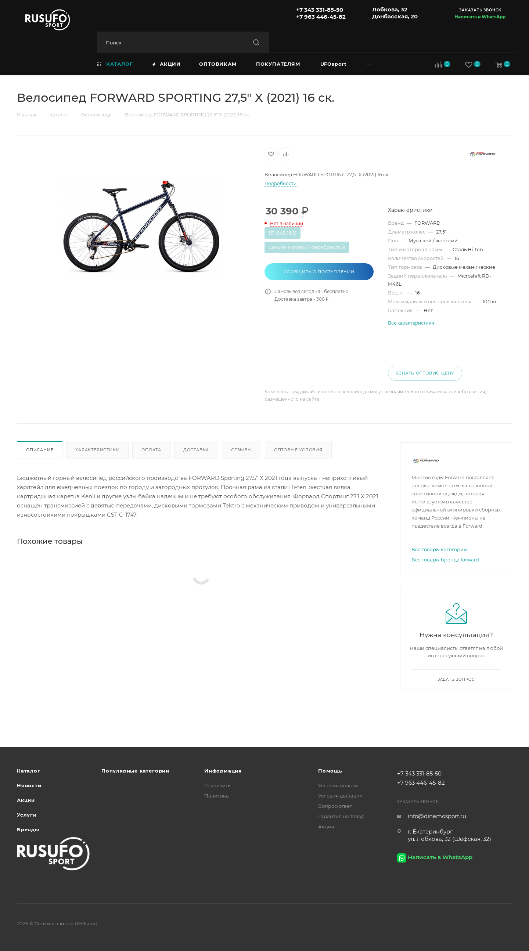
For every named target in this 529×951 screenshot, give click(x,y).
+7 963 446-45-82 (321, 16)
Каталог (28, 771)
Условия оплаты (338, 785)
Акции (26, 800)
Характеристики (97, 449)
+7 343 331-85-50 (319, 9)
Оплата (151, 449)
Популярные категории (135, 771)
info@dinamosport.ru (437, 816)
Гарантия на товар (341, 816)
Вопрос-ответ (335, 806)
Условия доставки (340, 796)
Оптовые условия (298, 449)
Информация (223, 771)
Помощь (330, 771)
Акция (326, 826)
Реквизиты (217, 785)
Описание (39, 449)
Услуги (27, 815)
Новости (29, 785)
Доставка (196, 449)
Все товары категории (439, 549)
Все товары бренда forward (445, 560)
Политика (216, 796)
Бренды (28, 829)
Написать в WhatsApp (479, 16)
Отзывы (241, 449)
